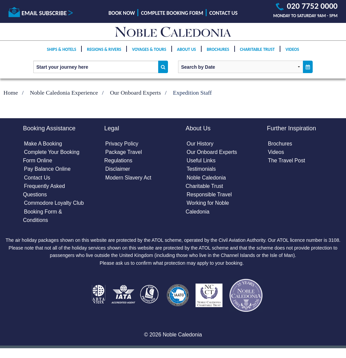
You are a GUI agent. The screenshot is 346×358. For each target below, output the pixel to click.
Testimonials (201, 169)
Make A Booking (43, 144)
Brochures (218, 54)
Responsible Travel (209, 195)
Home (10, 92)
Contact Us (223, 13)
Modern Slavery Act (128, 178)
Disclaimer (118, 169)
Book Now (121, 13)
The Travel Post (287, 161)
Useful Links (201, 161)
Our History (200, 144)
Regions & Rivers (104, 54)
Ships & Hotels (61, 54)
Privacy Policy (122, 144)
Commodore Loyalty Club (54, 204)
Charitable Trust (257, 54)
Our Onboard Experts (135, 92)
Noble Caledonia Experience (64, 92)
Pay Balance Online (47, 169)
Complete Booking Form (172, 13)
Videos (292, 54)
